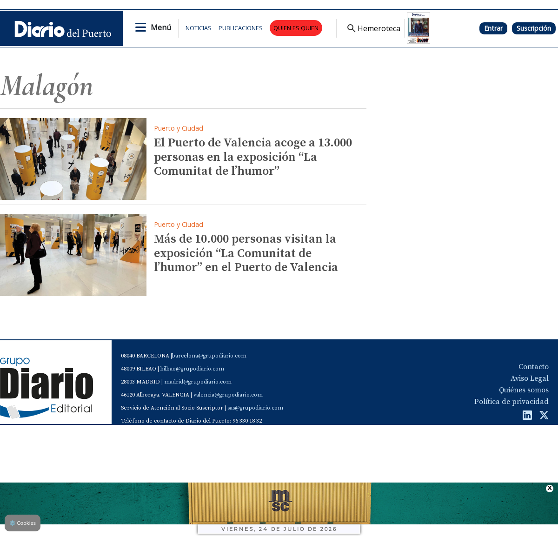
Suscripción (534, 28)
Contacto (533, 366)
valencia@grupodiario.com (228, 394)
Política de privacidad (511, 401)
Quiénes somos (524, 390)
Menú (161, 27)
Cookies (22, 522)
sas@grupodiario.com (255, 407)
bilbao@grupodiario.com (192, 368)
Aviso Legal (530, 378)
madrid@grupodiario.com (198, 381)
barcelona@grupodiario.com (209, 355)
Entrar (493, 28)
